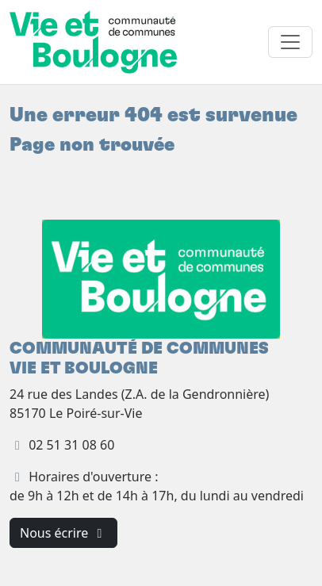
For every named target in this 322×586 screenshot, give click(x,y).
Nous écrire (63, 533)
